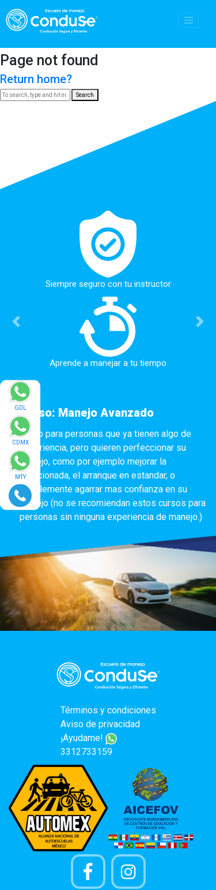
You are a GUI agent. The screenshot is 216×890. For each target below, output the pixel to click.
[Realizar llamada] (20, 495)
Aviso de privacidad (100, 724)
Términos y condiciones (108, 710)
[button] (16, 321)
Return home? (36, 79)
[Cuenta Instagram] (128, 871)
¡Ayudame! (88, 737)
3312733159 (86, 751)
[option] (108, 370)
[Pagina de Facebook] (88, 871)
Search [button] (85, 95)
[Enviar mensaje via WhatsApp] (20, 399)
